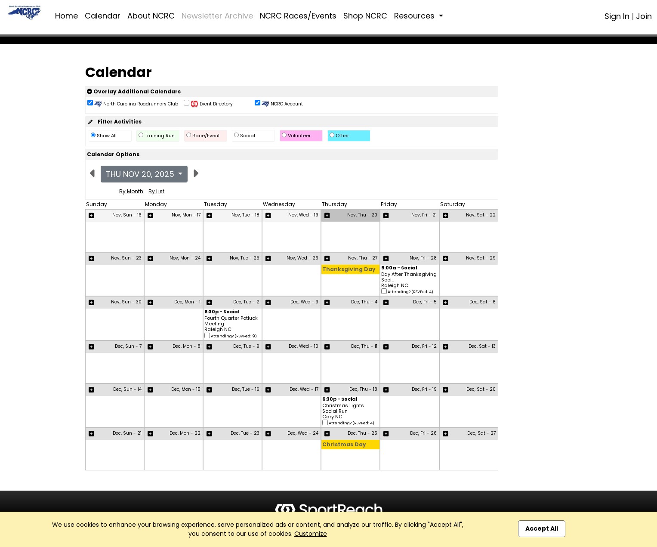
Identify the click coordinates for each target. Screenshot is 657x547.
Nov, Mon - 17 (186, 215)
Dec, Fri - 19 (424, 389)
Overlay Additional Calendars (134, 91)
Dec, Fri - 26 (423, 433)
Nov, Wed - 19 (303, 215)
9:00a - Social (399, 268)
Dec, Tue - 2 (246, 302)
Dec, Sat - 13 (482, 346)
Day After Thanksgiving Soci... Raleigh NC (409, 280)
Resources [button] (415, 15)
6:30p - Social (222, 312)
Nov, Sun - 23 (126, 258)
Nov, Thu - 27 (362, 258)
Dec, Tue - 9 (246, 346)
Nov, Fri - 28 (423, 258)
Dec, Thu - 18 (363, 389)
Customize (310, 533)
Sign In (617, 16)
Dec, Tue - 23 (245, 433)
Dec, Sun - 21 (127, 433)
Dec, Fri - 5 (425, 302)
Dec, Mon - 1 (187, 302)
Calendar (102, 15)
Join (644, 16)
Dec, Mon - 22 (185, 433)
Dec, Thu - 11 (364, 346)
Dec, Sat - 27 (481, 433)
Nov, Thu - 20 (362, 215)
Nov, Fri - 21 (424, 215)
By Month (131, 191)
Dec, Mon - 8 (186, 346)
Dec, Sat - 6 (482, 302)
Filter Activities (114, 121)
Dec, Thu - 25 (362, 433)
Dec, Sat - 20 (481, 389)
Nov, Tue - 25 (244, 258)
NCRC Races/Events (298, 15)
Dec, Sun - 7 (128, 346)
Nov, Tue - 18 (245, 215)
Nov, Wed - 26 (302, 258)
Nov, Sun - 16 (127, 215)
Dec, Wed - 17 (304, 389)
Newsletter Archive (217, 15)
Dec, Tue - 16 (245, 389)
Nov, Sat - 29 (481, 258)
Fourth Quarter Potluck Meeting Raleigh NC (231, 324)
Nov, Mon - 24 (185, 258)
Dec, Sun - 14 (127, 389)
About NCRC (151, 15)
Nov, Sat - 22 (481, 215)
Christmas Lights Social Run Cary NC (343, 411)
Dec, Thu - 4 (364, 302)
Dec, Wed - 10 (303, 346)
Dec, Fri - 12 (424, 346)
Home (66, 15)
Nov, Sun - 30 (126, 302)
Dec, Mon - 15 (185, 389)
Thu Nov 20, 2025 (141, 174)
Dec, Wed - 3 (304, 302)
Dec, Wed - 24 (302, 433)
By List (156, 191)
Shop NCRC (365, 15)
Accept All (541, 528)
